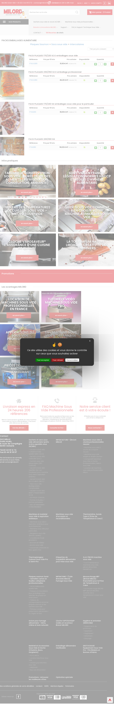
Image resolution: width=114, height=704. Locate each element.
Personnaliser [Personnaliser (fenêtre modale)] (72, 360)
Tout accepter (43, 360)
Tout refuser (58, 360)
